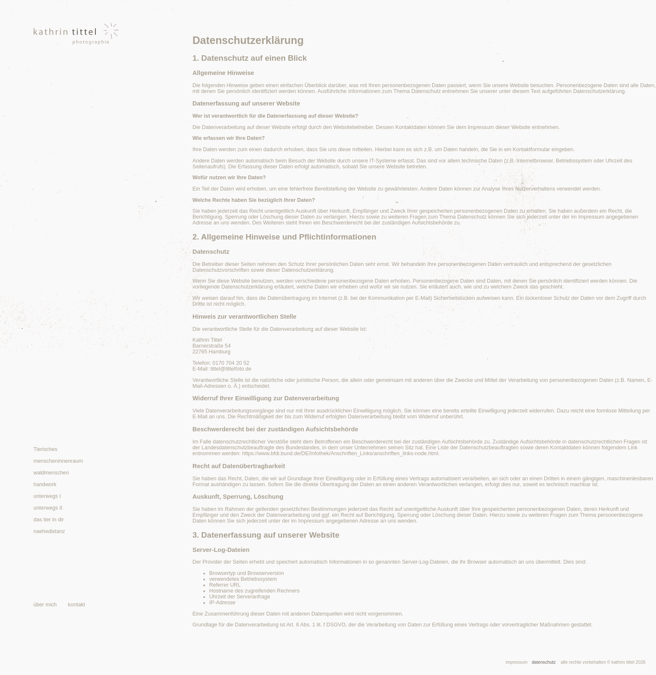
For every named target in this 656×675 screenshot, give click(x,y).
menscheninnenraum (58, 461)
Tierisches (45, 449)
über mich (45, 605)
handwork (44, 484)
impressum (517, 662)
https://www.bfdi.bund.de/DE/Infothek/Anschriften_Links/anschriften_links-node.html (340, 453)
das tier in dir (48, 520)
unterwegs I (47, 496)
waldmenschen (51, 473)
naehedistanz (49, 531)
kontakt (76, 605)
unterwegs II (47, 508)
